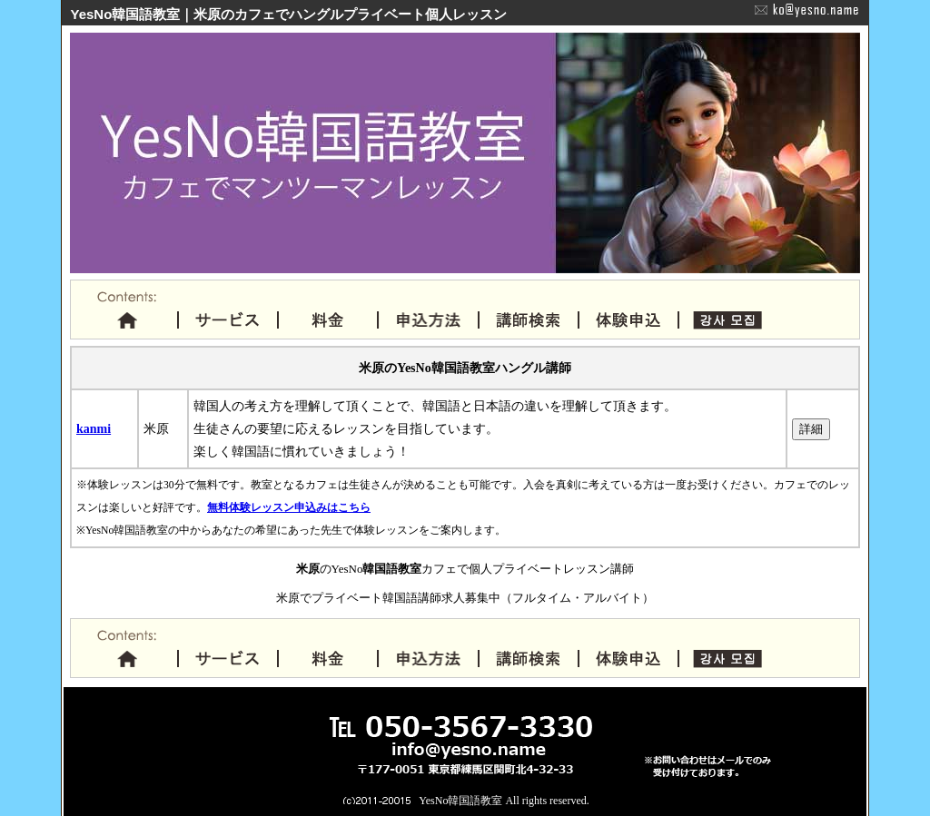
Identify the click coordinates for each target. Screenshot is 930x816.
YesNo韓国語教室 (460, 800)
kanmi (93, 429)
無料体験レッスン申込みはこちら (289, 508)
